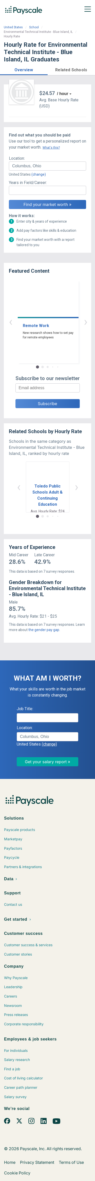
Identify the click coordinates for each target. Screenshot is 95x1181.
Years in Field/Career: (28, 182)
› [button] (53, 321)
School (34, 27)
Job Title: (25, 708)
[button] (24, 69)
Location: (17, 158)
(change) (38, 174)
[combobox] (47, 166)
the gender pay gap (43, 630)
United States (13, 27)
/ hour (62, 93)
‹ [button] (42, 321)
